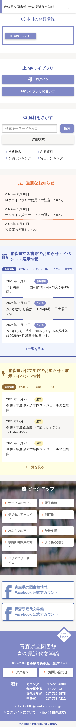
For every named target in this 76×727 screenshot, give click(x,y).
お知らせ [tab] (24, 269)
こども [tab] (56, 269)
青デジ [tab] (68, 269)
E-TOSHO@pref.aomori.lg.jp (39, 706)
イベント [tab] (52, 387)
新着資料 (46, 151)
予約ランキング (19, 158)
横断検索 (14, 151)
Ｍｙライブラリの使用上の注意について (34, 200)
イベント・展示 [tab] (40, 269)
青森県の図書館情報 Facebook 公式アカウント (36, 590)
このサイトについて (21, 712)
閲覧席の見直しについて (23, 229)
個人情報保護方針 (55, 712)
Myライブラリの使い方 (38, 91)
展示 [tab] (38, 387)
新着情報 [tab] (9, 269)
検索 (67, 128)
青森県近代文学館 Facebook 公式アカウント (36, 611)
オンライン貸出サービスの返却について (34, 215)
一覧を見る (36, 349)
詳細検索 (38, 139)
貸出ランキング (51, 158)
